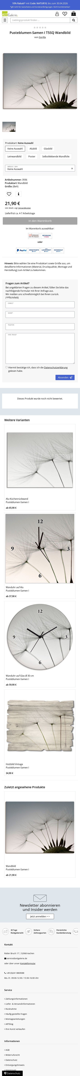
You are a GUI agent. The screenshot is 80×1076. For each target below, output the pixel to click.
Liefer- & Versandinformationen (19, 1004)
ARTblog (8, 1024)
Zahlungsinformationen (16, 998)
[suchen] (73, 20)
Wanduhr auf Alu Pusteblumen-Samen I (17, 589)
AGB (6, 1050)
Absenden (65, 377)
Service (8, 990)
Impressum (10, 1070)
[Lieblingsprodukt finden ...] (40, 20)
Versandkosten (24, 208)
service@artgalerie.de (17, 958)
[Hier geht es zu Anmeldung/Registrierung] (57, 13)
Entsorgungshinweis (14, 1065)
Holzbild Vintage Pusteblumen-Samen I (17, 766)
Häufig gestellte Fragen (15, 1014)
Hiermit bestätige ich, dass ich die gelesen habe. (38, 369)
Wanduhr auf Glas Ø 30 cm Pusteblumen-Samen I (20, 677)
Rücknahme (10, 1009)
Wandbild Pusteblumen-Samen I (17, 868)
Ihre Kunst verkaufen (14, 1029)
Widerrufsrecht (12, 1055)
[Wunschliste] (64, 13)
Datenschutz (10, 1060)
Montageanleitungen (14, 1019)
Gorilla (42, 37)
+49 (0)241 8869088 (15, 973)
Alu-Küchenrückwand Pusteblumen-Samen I (17, 500)
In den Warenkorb (40, 221)
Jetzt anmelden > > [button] (40, 916)
